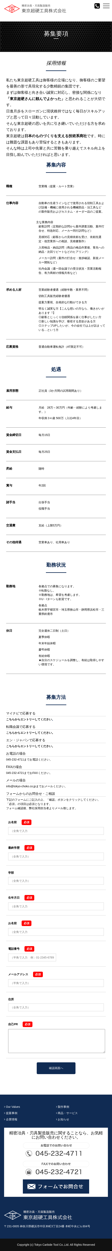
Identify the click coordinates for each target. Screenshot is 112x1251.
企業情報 (10, 1119)
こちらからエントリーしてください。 (30, 732)
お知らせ (62, 1119)
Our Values (12, 1106)
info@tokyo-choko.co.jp (21, 786)
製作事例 (62, 1106)
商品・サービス (67, 1113)
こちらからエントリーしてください (29, 719)
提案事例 (10, 1113)
